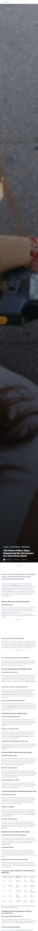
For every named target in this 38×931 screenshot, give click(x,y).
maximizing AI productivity (30, 681)
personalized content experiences (19, 662)
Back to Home (5, 1)
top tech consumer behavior (20, 865)
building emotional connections (10, 777)
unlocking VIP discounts (16, 854)
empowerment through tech (7, 590)
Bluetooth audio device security (20, 802)
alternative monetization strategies (21, 736)
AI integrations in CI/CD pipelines (23, 646)
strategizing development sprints (13, 706)
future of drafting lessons (21, 922)
